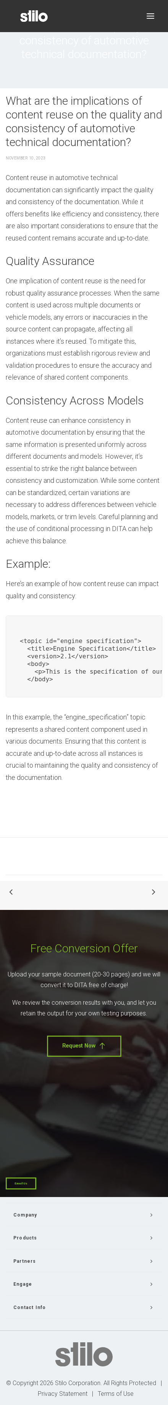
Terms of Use (116, 1393)
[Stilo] (34, 16)
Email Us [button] (21, 1183)
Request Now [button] (84, 1046)
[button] (150, 16)
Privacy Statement (62, 1393)
